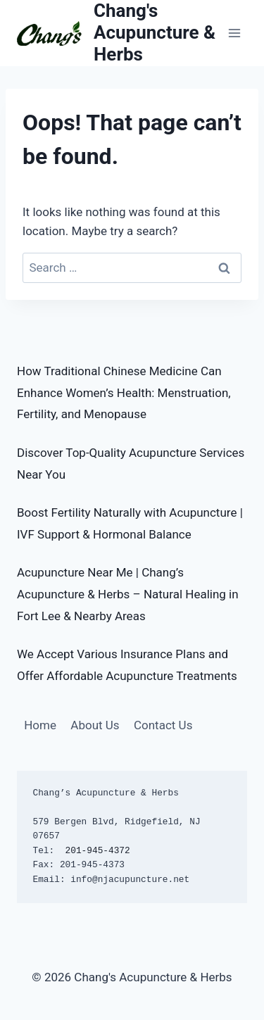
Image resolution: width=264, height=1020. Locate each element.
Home (40, 725)
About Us (94, 725)
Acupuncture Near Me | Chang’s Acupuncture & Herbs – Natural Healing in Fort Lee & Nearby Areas (128, 593)
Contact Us (163, 725)
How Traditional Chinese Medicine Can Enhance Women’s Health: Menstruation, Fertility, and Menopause (124, 392)
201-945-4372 (97, 850)
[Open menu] (234, 33)
